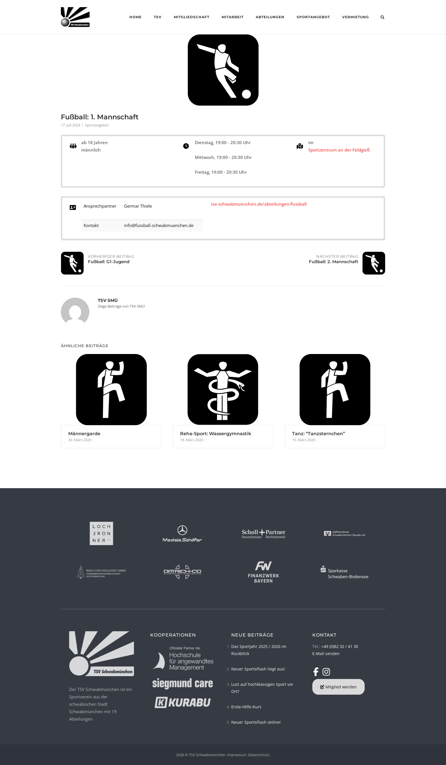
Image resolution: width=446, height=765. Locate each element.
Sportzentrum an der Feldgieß (339, 150)
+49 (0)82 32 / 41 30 (339, 646)
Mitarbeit (232, 17)
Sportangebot (313, 17)
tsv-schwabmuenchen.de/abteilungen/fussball (259, 204)
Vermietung (355, 17)
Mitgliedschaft (191, 17)
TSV (157, 17)
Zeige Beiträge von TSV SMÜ (121, 306)
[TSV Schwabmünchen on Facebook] (317, 671)
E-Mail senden (326, 653)
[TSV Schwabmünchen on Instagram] (326, 671)
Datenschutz (258, 754)
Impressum (236, 754)
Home (135, 17)
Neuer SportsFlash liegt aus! (258, 669)
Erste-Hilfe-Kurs (246, 706)
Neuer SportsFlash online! (256, 722)
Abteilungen (269, 17)
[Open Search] (382, 17)
